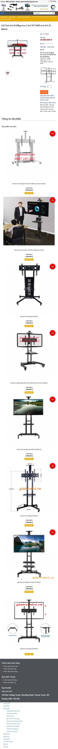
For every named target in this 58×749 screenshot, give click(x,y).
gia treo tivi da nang (13, 718)
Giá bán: (42, 37)
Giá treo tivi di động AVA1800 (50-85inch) (29, 449)
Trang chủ (4, 17)
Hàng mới (6, 739)
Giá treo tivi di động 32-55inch (29, 316)
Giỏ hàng (53, 1)
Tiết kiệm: (43, 47)
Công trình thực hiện (13, 711)
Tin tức (5, 744)
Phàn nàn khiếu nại (9, 682)
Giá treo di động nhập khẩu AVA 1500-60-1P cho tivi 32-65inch (29, 383)
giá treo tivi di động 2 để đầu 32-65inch (29, 582)
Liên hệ (5, 747)
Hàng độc (6, 734)
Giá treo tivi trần (12, 713)
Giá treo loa (10, 716)
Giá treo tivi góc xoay (13, 724)
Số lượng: (43, 86)
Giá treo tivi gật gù (12, 729)
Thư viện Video (8, 741)
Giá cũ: (42, 43)
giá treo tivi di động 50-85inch (29, 649)
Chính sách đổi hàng (10, 680)
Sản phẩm (12, 17)
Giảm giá (6, 736)
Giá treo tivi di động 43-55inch (29, 516)
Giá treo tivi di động (23, 17)
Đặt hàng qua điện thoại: (48, 102)
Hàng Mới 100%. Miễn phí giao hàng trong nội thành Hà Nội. (47, 98)
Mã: (41, 34)
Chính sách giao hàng (10, 671)
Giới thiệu (6, 706)
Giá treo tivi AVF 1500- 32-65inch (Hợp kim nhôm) (29, 250)
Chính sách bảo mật (9, 669)
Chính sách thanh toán (10, 666)
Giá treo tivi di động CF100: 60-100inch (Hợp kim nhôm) (29, 183)
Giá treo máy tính (12, 731)
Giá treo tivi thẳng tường (14, 721)
